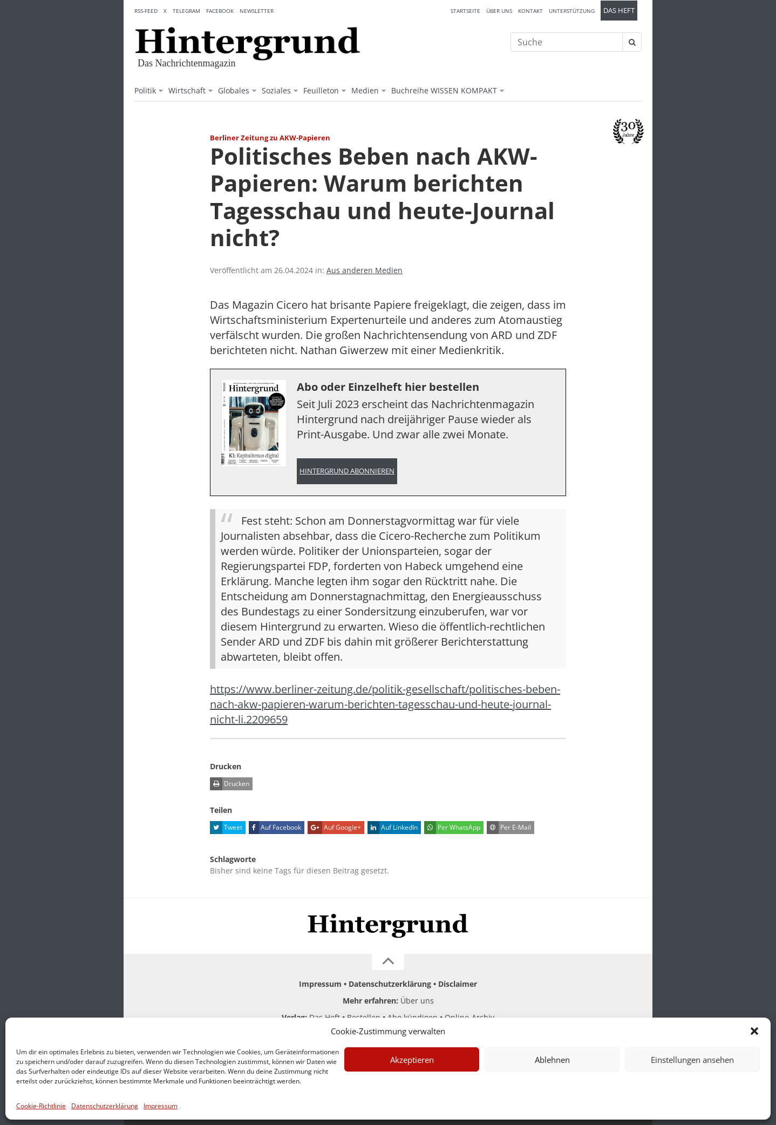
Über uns (499, 11)
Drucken (229, 783)
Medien (365, 90)
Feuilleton (321, 90)
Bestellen (363, 1017)
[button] (754, 1031)
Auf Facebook (275, 827)
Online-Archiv (469, 1017)
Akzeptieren (412, 1059)
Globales (233, 90)
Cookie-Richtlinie (41, 1105)
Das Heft (619, 10)
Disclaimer (457, 984)
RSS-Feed (146, 11)
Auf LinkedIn (392, 827)
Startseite (465, 11)
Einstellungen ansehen (692, 1059)
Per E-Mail (509, 827)
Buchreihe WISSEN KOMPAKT (444, 90)
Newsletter (257, 11)
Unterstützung (572, 11)
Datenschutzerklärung (104, 1105)
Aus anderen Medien (364, 270)
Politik (145, 90)
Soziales (276, 90)
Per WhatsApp (452, 827)
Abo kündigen (412, 1017)
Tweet (226, 827)
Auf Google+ (334, 827)
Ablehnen (552, 1059)
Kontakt (530, 11)
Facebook (220, 11)
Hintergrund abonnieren (346, 471)
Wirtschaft (187, 90)
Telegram (186, 11)
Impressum (161, 1105)
